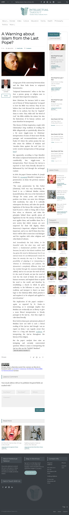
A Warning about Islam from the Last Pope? (19, 38)
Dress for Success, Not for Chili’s (56, 104)
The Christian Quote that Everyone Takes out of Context (57, 138)
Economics (53, 125)
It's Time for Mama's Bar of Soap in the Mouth (57, 61)
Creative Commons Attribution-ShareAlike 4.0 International (22, 369)
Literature (59, 212)
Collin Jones (52, 267)
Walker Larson (51, 237)
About (4, 21)
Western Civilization (55, 67)
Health (50, 21)
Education (35, 21)
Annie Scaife (63, 295)
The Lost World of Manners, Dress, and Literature (61, 206)
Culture (26, 21)
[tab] (52, 34)
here (14, 151)
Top (63, 507)
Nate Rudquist (63, 281)
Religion (52, 88)
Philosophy (59, 21)
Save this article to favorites (21, 350)
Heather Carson (63, 267)
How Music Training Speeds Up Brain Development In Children (57, 156)
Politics (5, 25)
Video (19, 21)
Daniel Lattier (20, 48)
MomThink (34, 447)
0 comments (28, 48)
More (12, 25)
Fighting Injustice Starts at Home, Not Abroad (24, 2)
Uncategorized (11, 447)
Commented (55, 38)
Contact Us (65, 511)
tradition (39, 331)
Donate (12, 21)
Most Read (54, 34)
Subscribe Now (30, 472)
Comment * (23, 401)
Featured (6, 447)
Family (43, 21)
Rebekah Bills (51, 281)
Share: (3, 357)
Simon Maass (52, 295)
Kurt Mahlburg (63, 237)
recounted (23, 177)
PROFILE (6, 95)
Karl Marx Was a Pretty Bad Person (56, 122)
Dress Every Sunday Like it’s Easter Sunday (57, 83)
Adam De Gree (51, 251)
